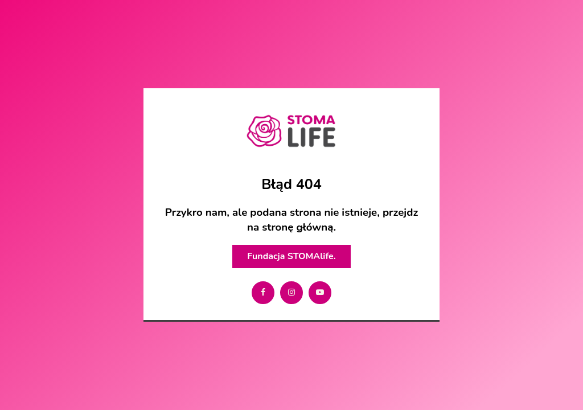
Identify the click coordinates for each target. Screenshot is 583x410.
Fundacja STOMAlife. (291, 256)
